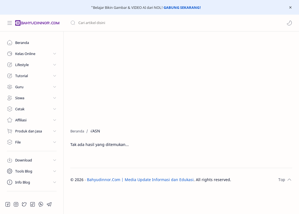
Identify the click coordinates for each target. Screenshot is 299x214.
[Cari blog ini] (114, 23)
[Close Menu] (290, 7)
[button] (289, 23)
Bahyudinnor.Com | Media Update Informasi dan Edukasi (140, 179)
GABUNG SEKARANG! (182, 7)
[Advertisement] (181, 78)
